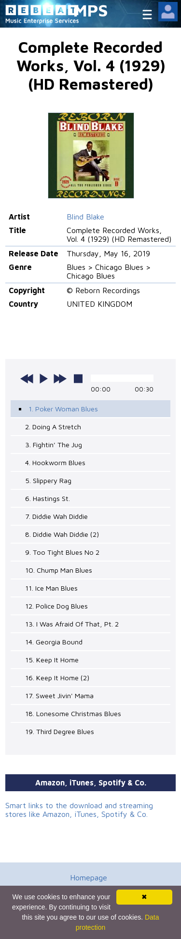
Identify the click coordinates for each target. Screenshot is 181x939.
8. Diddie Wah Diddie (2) (62, 534)
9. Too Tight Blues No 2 (62, 552)
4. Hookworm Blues (55, 462)
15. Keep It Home (52, 660)
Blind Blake (85, 216)
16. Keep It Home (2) (57, 677)
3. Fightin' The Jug (53, 444)
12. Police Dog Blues (56, 606)
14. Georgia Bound (54, 642)
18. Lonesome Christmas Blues (73, 713)
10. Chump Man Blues (58, 570)
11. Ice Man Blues (51, 588)
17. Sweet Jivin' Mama (59, 695)
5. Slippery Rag (48, 480)
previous (27, 378)
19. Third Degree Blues (59, 731)
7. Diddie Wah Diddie (56, 516)
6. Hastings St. (47, 498)
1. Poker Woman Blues (63, 409)
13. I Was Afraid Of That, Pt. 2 (72, 624)
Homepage (88, 877)
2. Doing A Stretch (53, 427)
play (43, 378)
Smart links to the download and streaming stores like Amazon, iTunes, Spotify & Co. (79, 809)
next (60, 378)
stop (78, 378)
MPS (90, 10)
